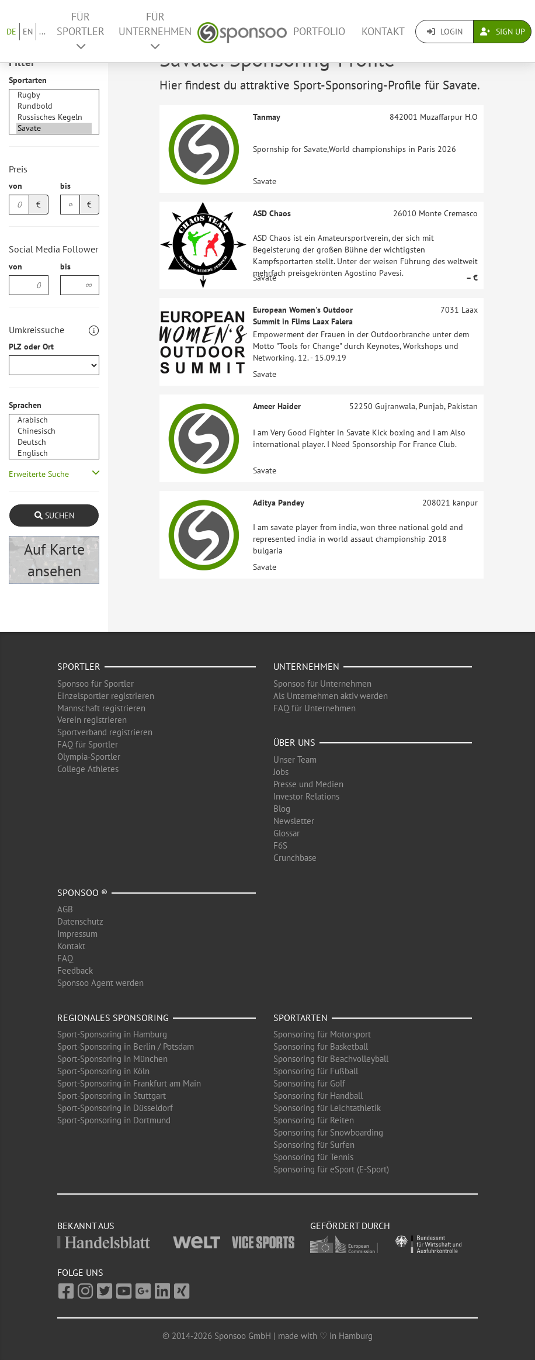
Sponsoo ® (82, 892)
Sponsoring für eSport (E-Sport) (331, 1169)
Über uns (294, 742)
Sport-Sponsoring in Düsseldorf (115, 1107)
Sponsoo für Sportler (95, 683)
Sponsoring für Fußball (315, 1071)
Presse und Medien (308, 784)
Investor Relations (306, 796)
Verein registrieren (92, 719)
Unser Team (295, 759)
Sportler (78, 666)
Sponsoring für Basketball (320, 1046)
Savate (54, 128)
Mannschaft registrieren (101, 708)
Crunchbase (295, 857)
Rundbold (54, 106)
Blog (281, 808)
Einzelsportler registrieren (105, 695)
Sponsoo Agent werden (100, 982)
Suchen (54, 515)
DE (11, 31)
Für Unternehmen (155, 30)
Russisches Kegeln (54, 117)
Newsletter (293, 820)
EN (28, 31)
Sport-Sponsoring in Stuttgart (111, 1095)
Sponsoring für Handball (318, 1095)
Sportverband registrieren (104, 732)
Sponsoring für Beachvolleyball (330, 1058)
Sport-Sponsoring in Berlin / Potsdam (125, 1046)
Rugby (54, 95)
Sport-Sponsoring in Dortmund (114, 1120)
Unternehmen (306, 666)
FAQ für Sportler (87, 744)
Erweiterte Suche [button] (39, 474)
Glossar (286, 833)
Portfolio (319, 31)
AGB (65, 909)
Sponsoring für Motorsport (322, 1034)
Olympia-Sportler (88, 756)
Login (445, 31)
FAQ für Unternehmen (314, 708)
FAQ (65, 958)
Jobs (281, 771)
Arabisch (54, 419)
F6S (280, 845)
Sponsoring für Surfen (314, 1144)
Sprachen (25, 405)
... (42, 31)
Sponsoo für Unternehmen (322, 683)
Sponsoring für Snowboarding (328, 1132)
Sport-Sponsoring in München (112, 1058)
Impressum (77, 933)
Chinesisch (54, 431)
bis (65, 186)
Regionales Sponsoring (113, 1017)
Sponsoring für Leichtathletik (327, 1107)
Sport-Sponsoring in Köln (103, 1071)
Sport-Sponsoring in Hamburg (112, 1034)
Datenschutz (80, 921)
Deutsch (54, 442)
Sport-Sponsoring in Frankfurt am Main (129, 1083)
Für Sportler (81, 30)
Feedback (75, 970)
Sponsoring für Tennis (313, 1156)
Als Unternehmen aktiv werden (330, 695)
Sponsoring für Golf (309, 1083)
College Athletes (88, 768)
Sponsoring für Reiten (313, 1120)
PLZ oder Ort (31, 346)
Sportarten (28, 80)
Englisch (54, 453)
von (15, 186)
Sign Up (502, 31)
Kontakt (383, 31)
